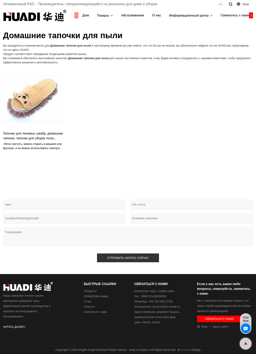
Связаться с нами (95, 311)
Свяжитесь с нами (234, 15)
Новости (89, 306)
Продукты (90, 291)
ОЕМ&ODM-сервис (96, 296)
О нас (156, 15)
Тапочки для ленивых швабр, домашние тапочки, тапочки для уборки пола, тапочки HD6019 (33, 136)
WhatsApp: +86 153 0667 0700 (153, 301)
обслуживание (132, 15)
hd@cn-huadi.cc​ (170, 306)
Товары (102, 15)
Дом (85, 15)
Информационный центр (188, 15)
